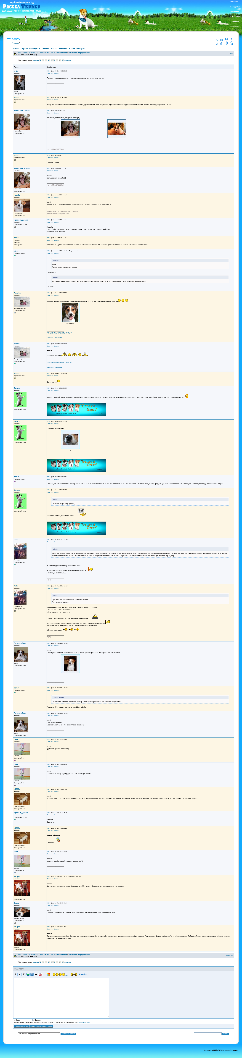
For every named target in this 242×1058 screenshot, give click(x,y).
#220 (48, 293)
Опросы (24, 49)
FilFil (16, 540)
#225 (48, 477)
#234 (48, 789)
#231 (48, 713)
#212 (48, 97)
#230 (48, 688)
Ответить (46, 49)
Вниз (231, 53)
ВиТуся (17, 876)
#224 (48, 421)
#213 (48, 110)
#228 (48, 586)
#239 (48, 903)
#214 (48, 155)
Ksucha (17, 195)
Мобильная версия (77, 49)
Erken (16, 903)
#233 (48, 764)
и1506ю (17, 789)
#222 (48, 373)
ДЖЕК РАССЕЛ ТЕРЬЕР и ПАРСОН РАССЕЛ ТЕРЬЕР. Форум (42, 53)
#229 (48, 643)
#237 (48, 851)
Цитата (56, 73)
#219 (48, 251)
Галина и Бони (20, 643)
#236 (48, 828)
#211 (48, 71)
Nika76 (16, 238)
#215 (48, 168)
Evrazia (17, 388)
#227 (48, 539)
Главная (15, 43)
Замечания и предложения (79, 53)
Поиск (53, 49)
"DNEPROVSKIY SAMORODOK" (59, 333)
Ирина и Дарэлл (21, 220)
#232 (48, 739)
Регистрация (34, 49)
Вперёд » (67, 60)
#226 (48, 490)
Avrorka (17, 293)
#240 (48, 926)
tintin (16, 71)
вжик (16, 739)
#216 (48, 195)
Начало (16, 49)
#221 (48, 343)
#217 (48, 220)
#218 (48, 238)
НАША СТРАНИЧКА (54, 338)
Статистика (63, 49)
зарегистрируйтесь (83, 1022)
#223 (48, 388)
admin (16, 97)
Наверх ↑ (229, 955)
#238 (48, 876)
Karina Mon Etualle (21, 111)
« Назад (36, 60)
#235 (48, 812)
